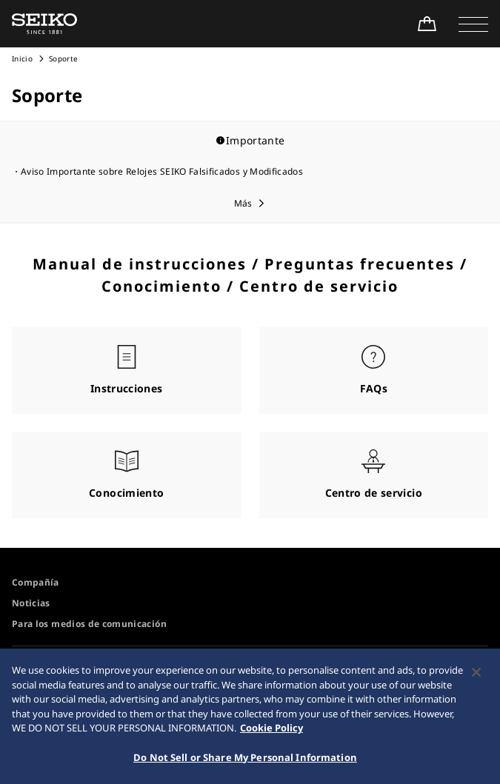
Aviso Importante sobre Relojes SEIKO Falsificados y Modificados (162, 171)
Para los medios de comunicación (89, 623)
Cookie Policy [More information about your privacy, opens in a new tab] (271, 732)
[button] (473, 23)
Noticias (31, 603)
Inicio (22, 58)
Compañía (35, 582)
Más (243, 203)
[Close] (476, 676)
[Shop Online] (427, 23)
